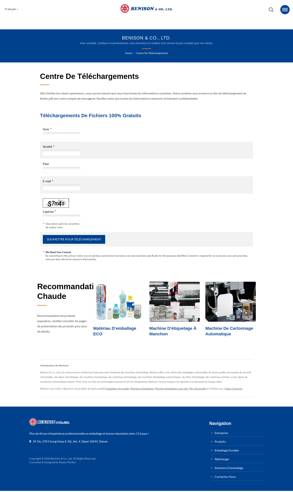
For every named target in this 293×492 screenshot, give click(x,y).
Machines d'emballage (144, 389)
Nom (47, 129)
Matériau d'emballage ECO (115, 332)
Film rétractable (200, 389)
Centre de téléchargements (151, 53)
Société (49, 147)
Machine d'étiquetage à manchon (173, 332)
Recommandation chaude (72, 293)
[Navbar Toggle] (285, 9)
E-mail (48, 182)
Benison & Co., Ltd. (61, 459)
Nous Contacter (237, 389)
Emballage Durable (117, 21)
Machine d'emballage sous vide (174, 389)
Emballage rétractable (118, 389)
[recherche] (271, 10)
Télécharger (153, 21)
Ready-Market (68, 463)
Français (12, 8)
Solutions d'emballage (191, 21)
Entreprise (56, 21)
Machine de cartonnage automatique (229, 332)
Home (128, 53)
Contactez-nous (232, 21)
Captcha (49, 212)
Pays (46, 164)
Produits (83, 21)
